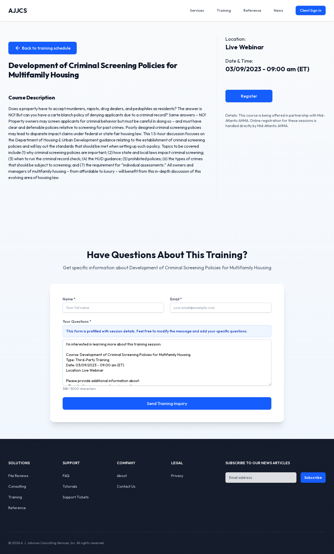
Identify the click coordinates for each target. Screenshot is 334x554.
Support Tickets (76, 497)
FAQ (66, 475)
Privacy (177, 475)
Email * (176, 299)
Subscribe (313, 477)
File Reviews (18, 475)
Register (249, 96)
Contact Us (126, 486)
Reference (17, 507)
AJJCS (17, 10)
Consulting (17, 486)
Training (15, 497)
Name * (69, 299)
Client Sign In (310, 10)
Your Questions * (77, 321)
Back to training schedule (42, 48)
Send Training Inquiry (167, 403)
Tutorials (70, 486)
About (122, 475)
